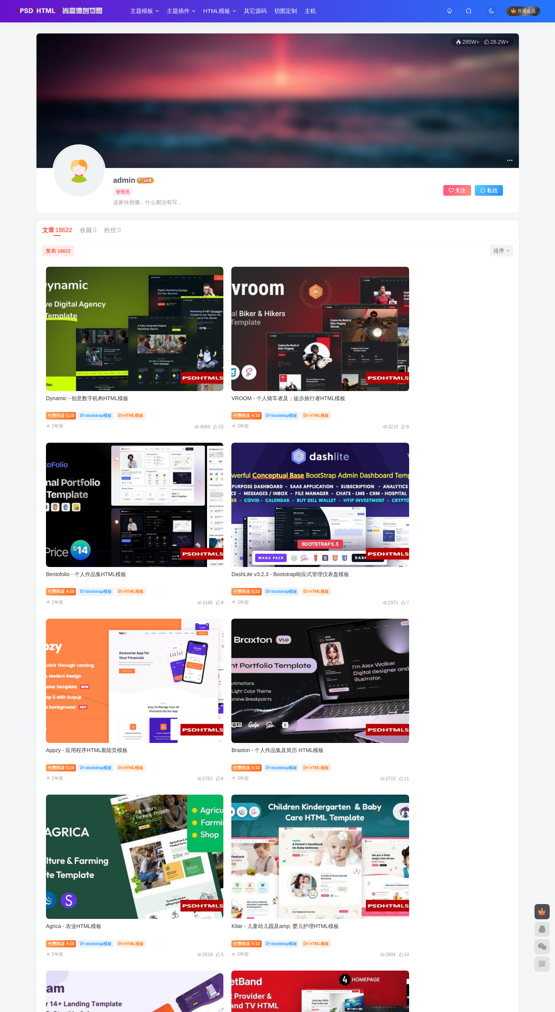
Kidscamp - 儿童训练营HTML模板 (324, 725)
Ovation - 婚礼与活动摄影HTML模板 (209, 851)
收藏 (88, 230)
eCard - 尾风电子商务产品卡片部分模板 (449, 599)
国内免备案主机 (323, 950)
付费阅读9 (416, 868)
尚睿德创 (243, 968)
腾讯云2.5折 (157, 950)
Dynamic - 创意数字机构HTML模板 (90, 347)
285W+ (467, 42)
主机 (313, 13)
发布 (58, 251)
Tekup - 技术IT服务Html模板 (318, 599)
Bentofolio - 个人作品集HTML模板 (325, 347)
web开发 (288, 950)
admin (124, 180)
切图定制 (288, 13)
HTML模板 (222, 13)
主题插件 (183, 13)
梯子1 (232, 958)
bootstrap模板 (99, 365)
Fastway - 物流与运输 (428, 725)
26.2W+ (496, 42)
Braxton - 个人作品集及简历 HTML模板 (213, 473)
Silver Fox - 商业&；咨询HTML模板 (91, 725)
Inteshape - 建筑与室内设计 (199, 725)
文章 (57, 230)
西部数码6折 (257, 950)
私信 (489, 190)
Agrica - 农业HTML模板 (312, 473)
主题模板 (147, 13)
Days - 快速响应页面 (309, 851)
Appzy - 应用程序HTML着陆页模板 (90, 473)
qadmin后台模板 (200, 958)
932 (290, 901)
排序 (501, 251)
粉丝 (112, 230)
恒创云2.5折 (222, 950)
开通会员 (520, 12)
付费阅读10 (64, 365)
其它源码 (258, 13)
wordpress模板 (451, 868)
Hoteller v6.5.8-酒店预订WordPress (444, 851)
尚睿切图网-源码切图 (204, 968)
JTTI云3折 (190, 950)
